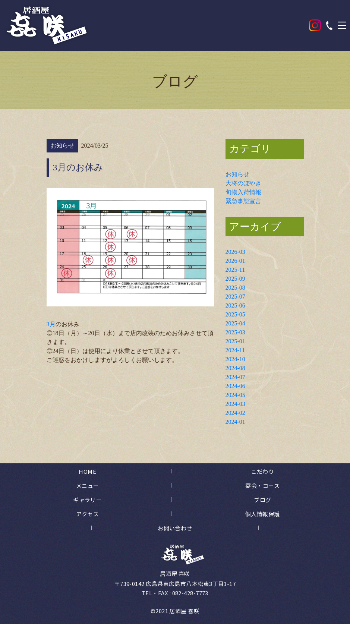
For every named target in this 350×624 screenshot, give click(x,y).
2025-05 (235, 314)
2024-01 (235, 422)
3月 (51, 324)
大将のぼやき (243, 183)
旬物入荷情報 (243, 192)
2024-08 (235, 368)
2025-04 (235, 323)
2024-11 (235, 350)
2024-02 (235, 413)
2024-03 (235, 404)
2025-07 (235, 296)
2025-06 (235, 305)
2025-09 (235, 278)
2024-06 (235, 386)
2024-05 (235, 395)
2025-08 (235, 287)
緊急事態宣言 (243, 201)
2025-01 (235, 341)
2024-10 (235, 359)
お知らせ (237, 174)
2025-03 (235, 332)
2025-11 (235, 270)
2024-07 (235, 377)
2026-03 (235, 252)
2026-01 (235, 261)
